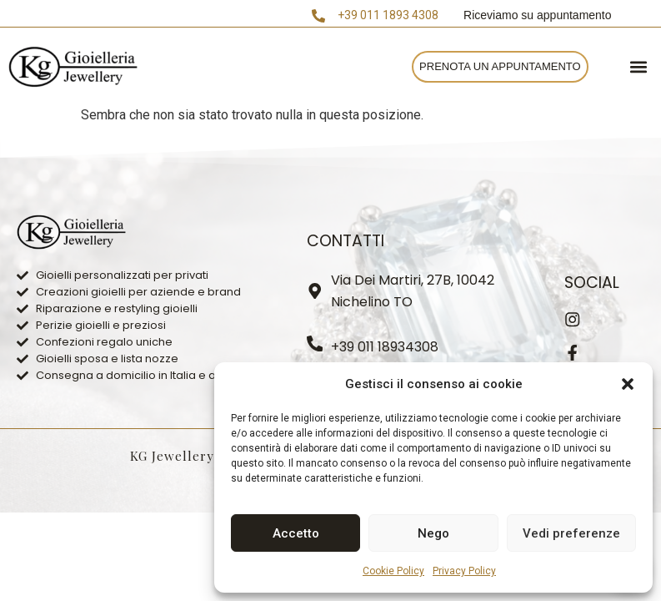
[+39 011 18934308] (315, 344)
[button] (627, 384)
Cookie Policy (393, 571)
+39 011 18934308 (385, 346)
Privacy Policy (464, 571)
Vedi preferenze (571, 533)
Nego (433, 533)
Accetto (296, 533)
